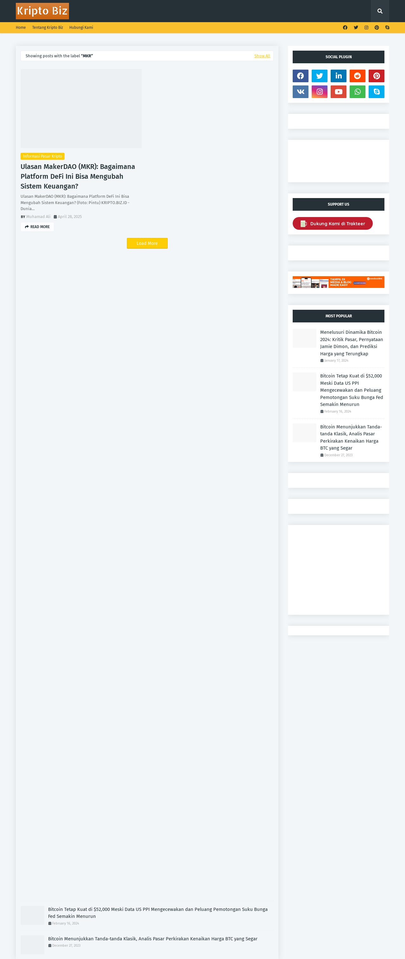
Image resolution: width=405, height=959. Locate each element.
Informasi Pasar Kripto (42, 156)
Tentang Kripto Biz (47, 27)
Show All (262, 55)
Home (21, 27)
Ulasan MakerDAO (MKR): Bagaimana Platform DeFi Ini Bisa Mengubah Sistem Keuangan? (78, 176)
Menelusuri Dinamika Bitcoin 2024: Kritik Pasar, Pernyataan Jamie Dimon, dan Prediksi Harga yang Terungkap (351, 343)
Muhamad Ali (38, 216)
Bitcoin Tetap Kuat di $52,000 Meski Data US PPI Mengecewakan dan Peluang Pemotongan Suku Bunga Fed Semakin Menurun (158, 912)
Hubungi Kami (81, 27)
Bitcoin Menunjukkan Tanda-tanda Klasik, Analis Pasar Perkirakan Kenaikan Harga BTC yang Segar (153, 939)
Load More (147, 243)
